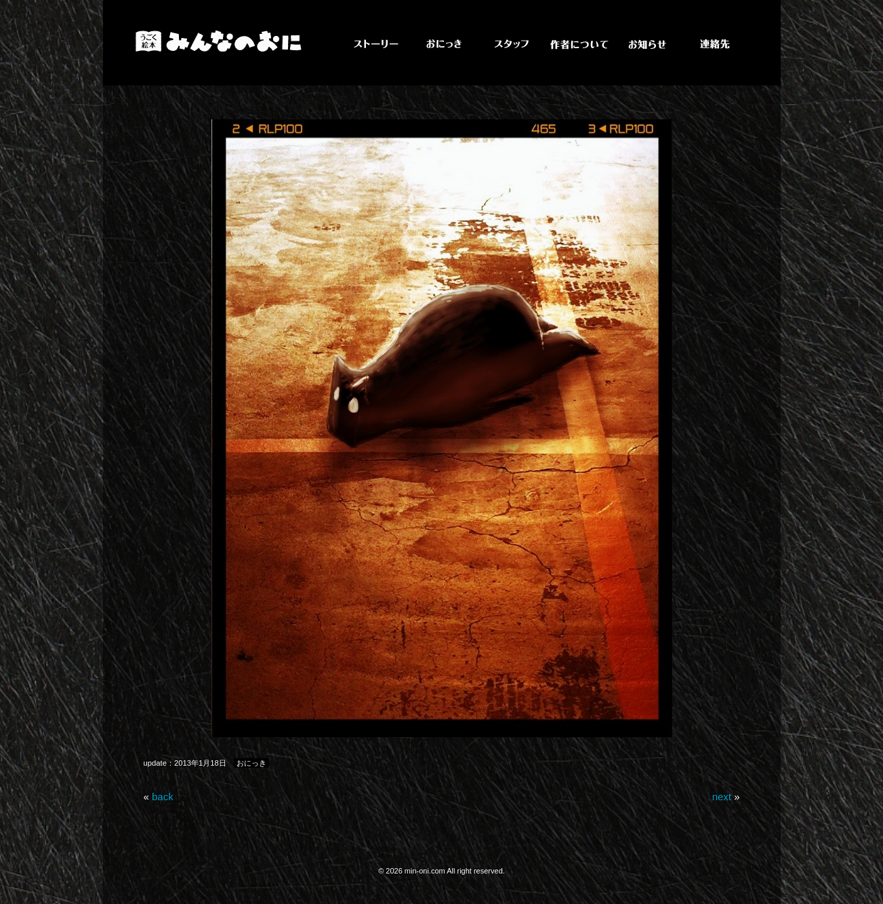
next (721, 796)
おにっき (251, 763)
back (162, 796)
